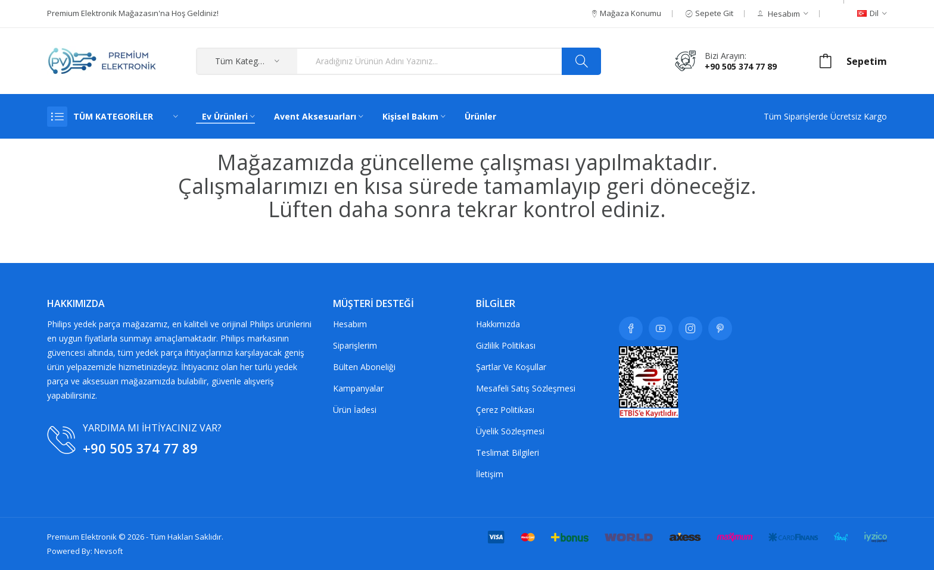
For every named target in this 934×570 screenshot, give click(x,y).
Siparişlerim (355, 345)
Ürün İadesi (354, 409)
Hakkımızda (498, 324)
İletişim (489, 474)
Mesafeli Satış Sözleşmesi (525, 388)
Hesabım (350, 324)
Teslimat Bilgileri (507, 452)
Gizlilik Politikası (506, 345)
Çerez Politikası (505, 409)
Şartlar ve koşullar (511, 366)
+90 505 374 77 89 (741, 66)
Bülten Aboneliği (364, 366)
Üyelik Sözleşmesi (510, 431)
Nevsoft (108, 551)
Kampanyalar (358, 388)
